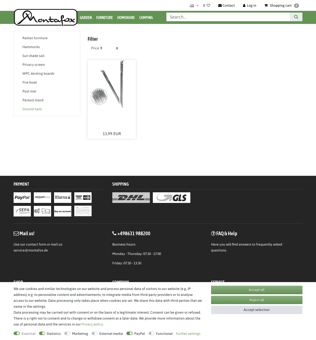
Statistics (54, 334)
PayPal (139, 334)
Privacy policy (92, 324)
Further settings (188, 334)
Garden (86, 17)
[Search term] (228, 17)
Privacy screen (33, 65)
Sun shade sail (33, 56)
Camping (146, 17)
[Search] (296, 17)
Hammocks (31, 47)
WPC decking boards (38, 73)
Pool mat (29, 91)
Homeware (126, 17)
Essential (28, 334)
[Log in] (249, 5)
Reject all (256, 300)
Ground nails (32, 109)
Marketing (80, 334)
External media (111, 334)
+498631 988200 (133, 233)
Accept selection (257, 310)
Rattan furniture (35, 38)
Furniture (104, 17)
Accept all (256, 290)
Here (215, 244)
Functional (164, 334)
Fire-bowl (29, 82)
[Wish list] (207, 5)
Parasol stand (32, 100)
